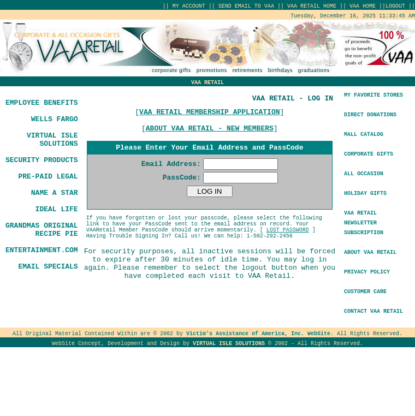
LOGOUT (395, 6)
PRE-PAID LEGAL (48, 177)
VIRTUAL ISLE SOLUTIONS (52, 140)
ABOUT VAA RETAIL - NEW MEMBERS (210, 128)
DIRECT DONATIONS (370, 115)
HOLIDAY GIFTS (365, 194)
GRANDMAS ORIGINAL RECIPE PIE (41, 230)
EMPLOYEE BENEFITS (41, 103)
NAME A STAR (54, 193)
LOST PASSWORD (287, 230)
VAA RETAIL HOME (311, 6)
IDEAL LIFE (56, 209)
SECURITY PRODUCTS (41, 160)
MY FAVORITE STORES (373, 95)
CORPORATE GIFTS (368, 154)
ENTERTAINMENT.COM (41, 250)
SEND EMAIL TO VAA (246, 6)
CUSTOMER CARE (365, 292)
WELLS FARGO (54, 119)
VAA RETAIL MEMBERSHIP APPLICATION (209, 112)
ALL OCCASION (363, 174)
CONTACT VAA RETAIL (373, 311)
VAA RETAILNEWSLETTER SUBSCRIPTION (363, 223)
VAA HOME (364, 6)
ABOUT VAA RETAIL (370, 252)
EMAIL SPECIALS (48, 267)
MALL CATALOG (363, 135)
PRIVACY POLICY (367, 272)
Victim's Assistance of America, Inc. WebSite (258, 334)
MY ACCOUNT (189, 6)
